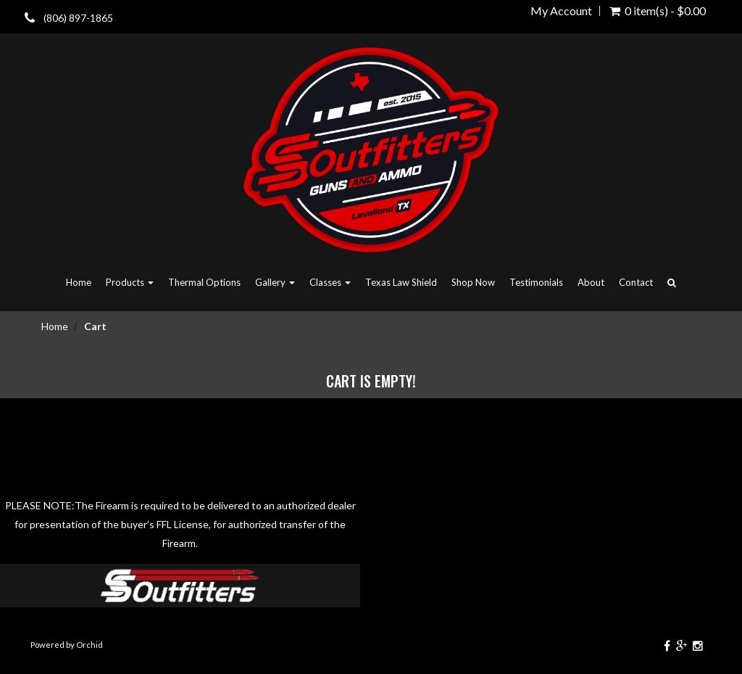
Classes (330, 282)
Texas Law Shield (401, 282)
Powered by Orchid (66, 644)
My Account (561, 11)
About (591, 282)
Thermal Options (204, 282)
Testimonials (536, 282)
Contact (636, 282)
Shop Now (473, 282)
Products (130, 282)
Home (78, 282)
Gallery (275, 282)
